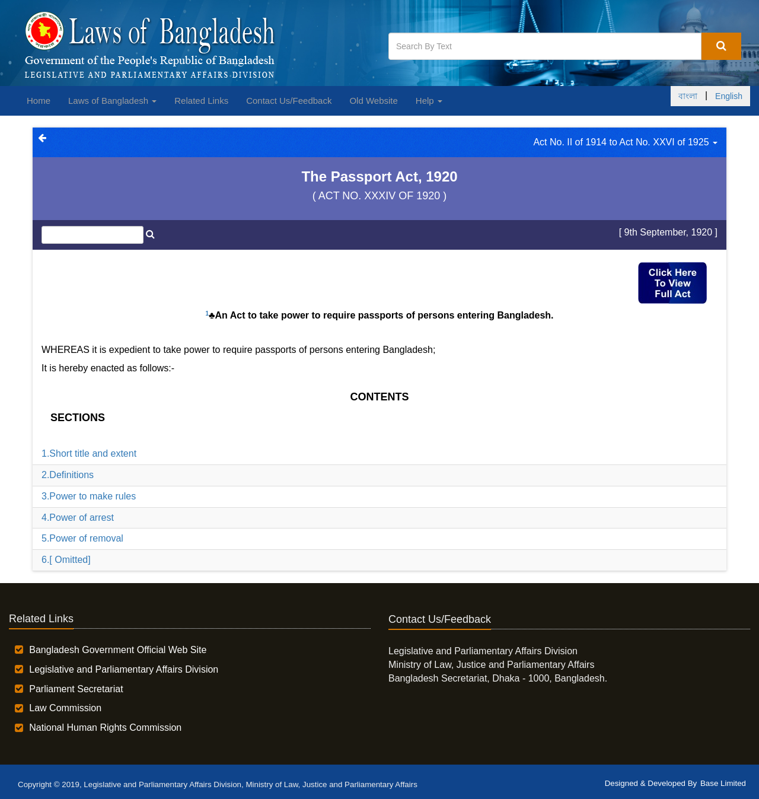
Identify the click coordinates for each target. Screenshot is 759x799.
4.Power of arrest (78, 517)
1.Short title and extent (89, 453)
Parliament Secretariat (76, 689)
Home (38, 101)
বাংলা (687, 96)
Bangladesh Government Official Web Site (117, 650)
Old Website (373, 101)
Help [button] (429, 101)
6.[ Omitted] (66, 560)
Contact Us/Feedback (288, 101)
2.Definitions (68, 475)
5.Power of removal (82, 538)
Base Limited (723, 783)
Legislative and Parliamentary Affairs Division (123, 669)
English (728, 96)
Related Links (201, 101)
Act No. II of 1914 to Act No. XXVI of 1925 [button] (625, 142)
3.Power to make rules (89, 496)
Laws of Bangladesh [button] (112, 101)
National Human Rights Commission (105, 727)
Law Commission (65, 708)
